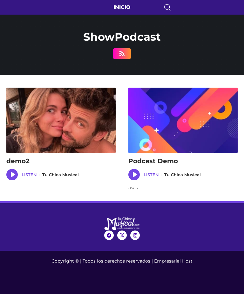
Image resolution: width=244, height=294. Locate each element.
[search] (203, 7)
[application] (12, 174)
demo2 (18, 161)
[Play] (12, 174)
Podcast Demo (153, 161)
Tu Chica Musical (60, 174)
